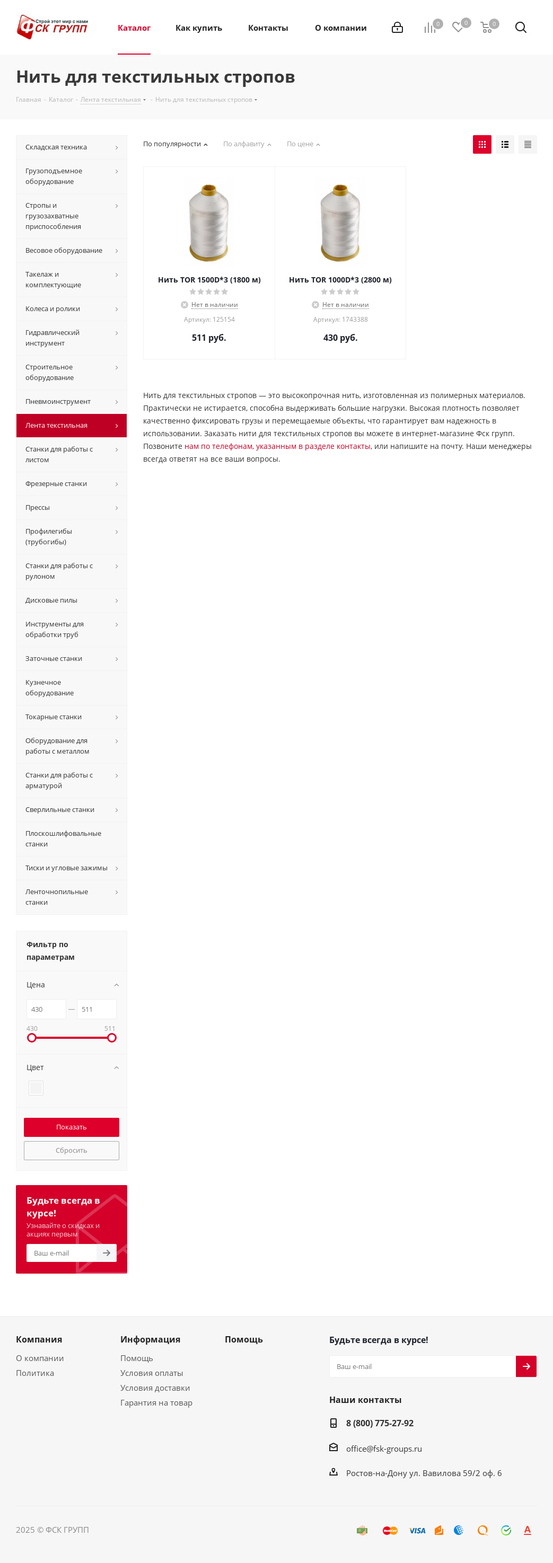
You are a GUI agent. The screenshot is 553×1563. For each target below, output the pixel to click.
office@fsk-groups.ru (384, 1448)
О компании (40, 1358)
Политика (35, 1372)
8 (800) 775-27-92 (380, 1423)
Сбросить (71, 1150)
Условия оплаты (151, 1372)
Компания (39, 1339)
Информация (150, 1339)
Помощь (136, 1358)
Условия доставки (155, 1387)
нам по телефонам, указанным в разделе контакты (278, 446)
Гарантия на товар (156, 1402)
